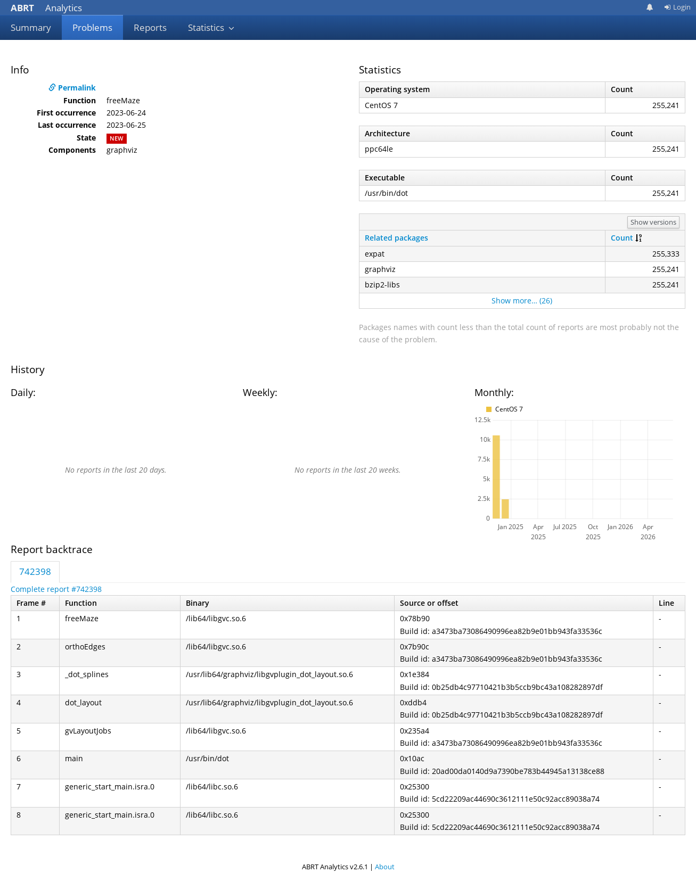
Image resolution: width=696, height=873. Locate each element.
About (385, 866)
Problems (92, 27)
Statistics (211, 27)
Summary (31, 27)
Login (677, 7)
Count (622, 238)
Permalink (72, 88)
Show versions (653, 222)
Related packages (396, 238)
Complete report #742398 (56, 589)
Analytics (46, 8)
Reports (150, 27)
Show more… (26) (522, 300)
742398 (35, 571)
